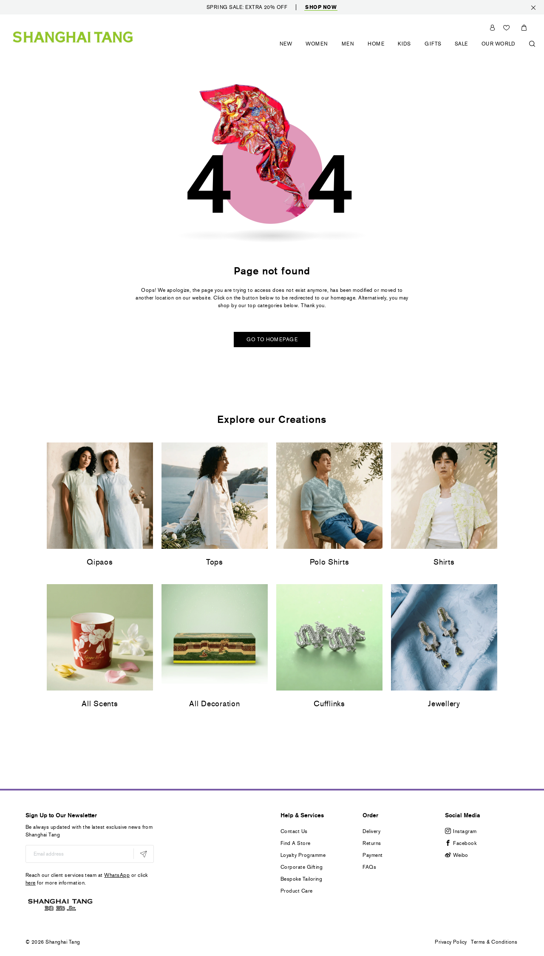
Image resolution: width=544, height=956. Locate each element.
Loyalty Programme (303, 855)
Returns (372, 843)
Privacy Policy (451, 942)
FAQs (369, 867)
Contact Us (294, 831)
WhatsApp (117, 875)
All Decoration (214, 703)
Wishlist (507, 28)
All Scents (100, 703)
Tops (214, 562)
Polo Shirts (329, 562)
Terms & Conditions (494, 942)
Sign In (492, 28)
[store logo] (72, 36)
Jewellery (444, 703)
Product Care (296, 891)
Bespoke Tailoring (301, 879)
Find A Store (295, 843)
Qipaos (100, 562)
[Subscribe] (143, 853)
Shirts (444, 562)
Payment (372, 855)
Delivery (371, 831)
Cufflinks (329, 703)
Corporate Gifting (301, 867)
